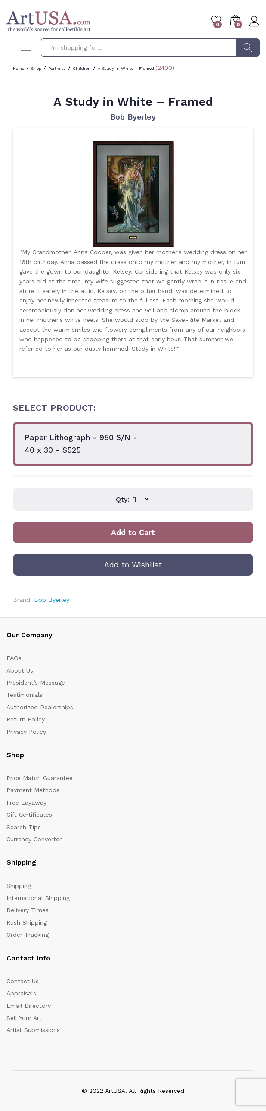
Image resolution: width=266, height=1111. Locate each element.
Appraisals (21, 993)
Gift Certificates (29, 814)
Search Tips (23, 827)
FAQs (14, 658)
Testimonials (24, 694)
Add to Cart (133, 532)
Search (248, 47)
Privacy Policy (26, 731)
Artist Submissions (33, 1029)
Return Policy (25, 719)
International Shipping (38, 897)
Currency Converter (34, 839)
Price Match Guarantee (39, 777)
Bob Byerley (133, 116)
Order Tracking (27, 934)
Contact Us (22, 981)
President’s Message (35, 682)
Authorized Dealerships (39, 707)
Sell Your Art (24, 1017)
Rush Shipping (26, 922)
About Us (19, 670)
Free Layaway (26, 802)
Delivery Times (27, 909)
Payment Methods (32, 790)
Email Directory (28, 1005)
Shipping (18, 885)
